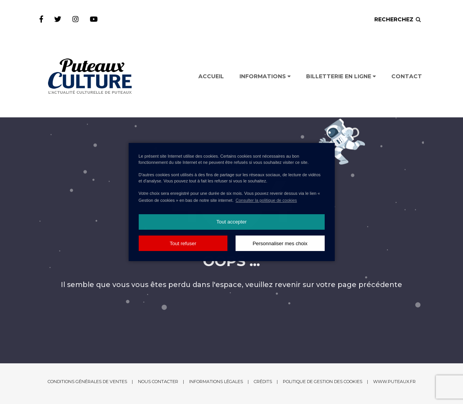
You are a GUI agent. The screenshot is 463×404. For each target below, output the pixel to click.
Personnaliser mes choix (280, 243)
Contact (406, 76)
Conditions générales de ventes (87, 381)
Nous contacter (158, 381)
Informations (265, 76)
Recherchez (398, 19)
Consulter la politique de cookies (266, 200)
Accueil (211, 76)
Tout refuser (183, 243)
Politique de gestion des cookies (322, 381)
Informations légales (216, 381)
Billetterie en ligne (341, 76)
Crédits (263, 381)
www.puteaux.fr (394, 381)
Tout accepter (231, 222)
